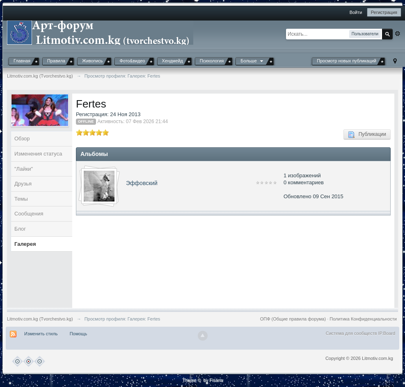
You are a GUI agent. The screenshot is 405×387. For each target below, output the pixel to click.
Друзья (23, 184)
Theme (189, 380)
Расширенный (397, 33)
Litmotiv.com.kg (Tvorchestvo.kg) (40, 318)
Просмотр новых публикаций (346, 60)
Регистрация (384, 12)
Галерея (25, 244)
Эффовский (142, 183)
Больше (252, 60)
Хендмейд (172, 60)
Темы (21, 199)
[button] (302, 13)
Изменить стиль (41, 333)
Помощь (78, 333)
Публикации (367, 134)
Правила (56, 60)
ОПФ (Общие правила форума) (293, 318)
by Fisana (213, 380)
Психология (212, 60)
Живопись (92, 60)
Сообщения (28, 214)
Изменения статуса (38, 154)
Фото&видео (132, 60)
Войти (356, 12)
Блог (20, 229)
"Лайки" (23, 169)
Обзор (22, 138)
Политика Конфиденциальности (363, 318)
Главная (22, 60)
